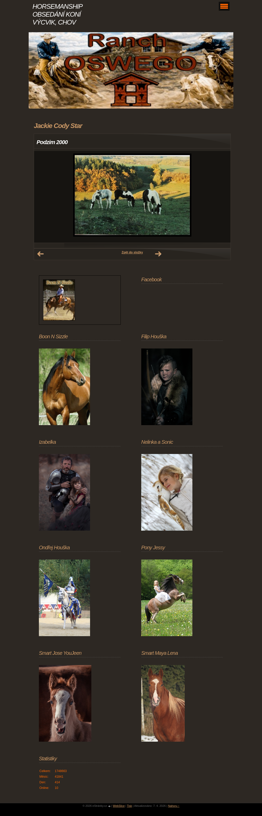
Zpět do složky (132, 252)
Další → (158, 254)
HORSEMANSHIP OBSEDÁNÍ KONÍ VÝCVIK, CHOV (57, 14)
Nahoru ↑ (174, 805)
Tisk (129, 805)
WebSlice (119, 805)
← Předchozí (40, 254)
